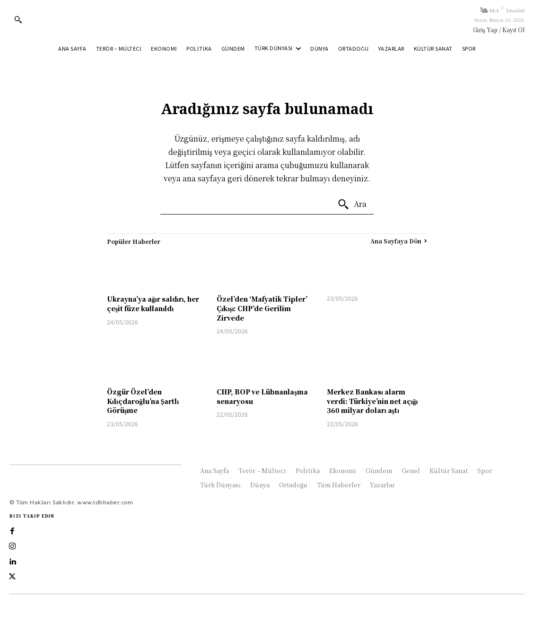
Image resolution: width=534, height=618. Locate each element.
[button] (17, 19)
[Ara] (352, 205)
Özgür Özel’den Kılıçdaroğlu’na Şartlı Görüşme (143, 401)
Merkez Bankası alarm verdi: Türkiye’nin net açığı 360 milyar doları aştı (372, 401)
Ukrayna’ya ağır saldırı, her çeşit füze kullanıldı (153, 303)
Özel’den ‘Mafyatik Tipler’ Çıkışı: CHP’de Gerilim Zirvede (262, 308)
